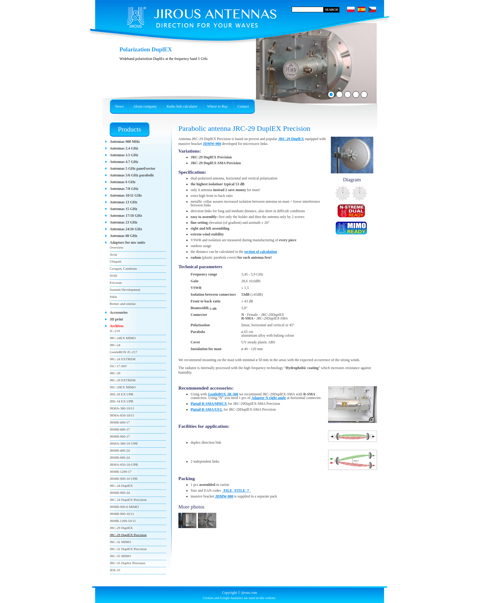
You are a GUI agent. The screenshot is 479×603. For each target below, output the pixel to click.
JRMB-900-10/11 (122, 514)
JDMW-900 (212, 144)
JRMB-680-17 (120, 429)
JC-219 (115, 331)
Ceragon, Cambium (123, 268)
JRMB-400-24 (120, 450)
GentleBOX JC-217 (123, 352)
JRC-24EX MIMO (123, 338)
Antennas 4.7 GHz (124, 162)
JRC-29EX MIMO (123, 387)
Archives (116, 326)
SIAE (113, 275)
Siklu (113, 296)
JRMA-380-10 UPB (123, 443)
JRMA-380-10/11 (122, 408)
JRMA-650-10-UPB (124, 464)
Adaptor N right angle (268, 398)
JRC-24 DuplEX (121, 485)
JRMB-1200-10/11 (123, 521)
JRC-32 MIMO (120, 542)
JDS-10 (115, 570)
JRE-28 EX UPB (121, 394)
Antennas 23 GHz (123, 222)
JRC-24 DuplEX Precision (128, 499)
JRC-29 (115, 373)
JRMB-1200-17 (121, 471)
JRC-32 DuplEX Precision (128, 549)
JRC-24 (115, 345)
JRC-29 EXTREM (122, 380)
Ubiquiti (115, 261)
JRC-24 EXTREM (122, 359)
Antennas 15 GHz (123, 209)
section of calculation (260, 252)
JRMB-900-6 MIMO (124, 507)
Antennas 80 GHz (123, 236)
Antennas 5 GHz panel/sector (132, 168)
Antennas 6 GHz (123, 182)
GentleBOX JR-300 (223, 394)
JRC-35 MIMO (120, 556)
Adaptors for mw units (127, 242)
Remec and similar (123, 303)
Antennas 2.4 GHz (124, 148)
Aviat (113, 254)
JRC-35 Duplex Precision (127, 563)
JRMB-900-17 (120, 436)
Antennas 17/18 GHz (126, 215)
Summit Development (125, 289)
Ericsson (116, 282)
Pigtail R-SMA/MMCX (209, 403)
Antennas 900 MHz (125, 141)
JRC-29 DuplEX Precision (128, 535)
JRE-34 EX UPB (121, 401)
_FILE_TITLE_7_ (236, 490)
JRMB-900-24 (120, 492)
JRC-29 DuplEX (291, 139)
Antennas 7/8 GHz (124, 189)
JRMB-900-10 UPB (123, 478)
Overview (116, 247)
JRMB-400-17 (120, 422)
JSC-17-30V (118, 366)
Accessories (119, 312)
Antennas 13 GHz (123, 202)
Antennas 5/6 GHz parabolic (132, 175)
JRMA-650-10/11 (122, 415)
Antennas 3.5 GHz (124, 155)
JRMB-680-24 (120, 457)
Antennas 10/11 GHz (126, 195)
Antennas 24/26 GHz (126, 229)
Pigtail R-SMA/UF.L (207, 409)
